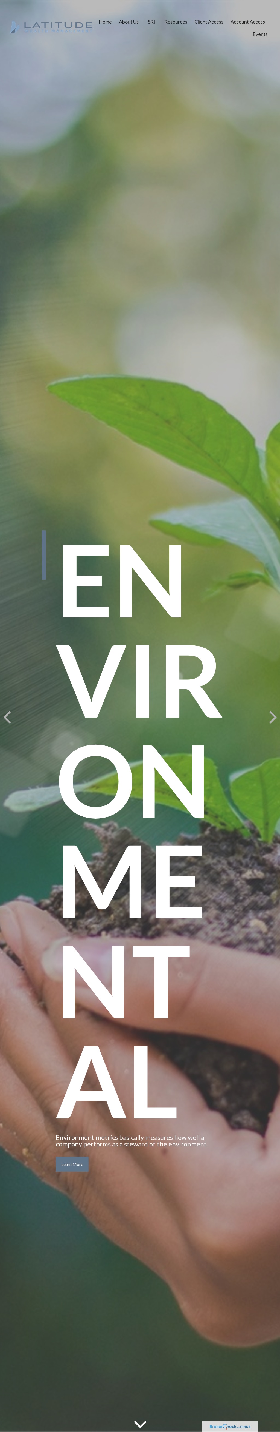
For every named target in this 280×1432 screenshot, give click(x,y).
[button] (105, 19)
